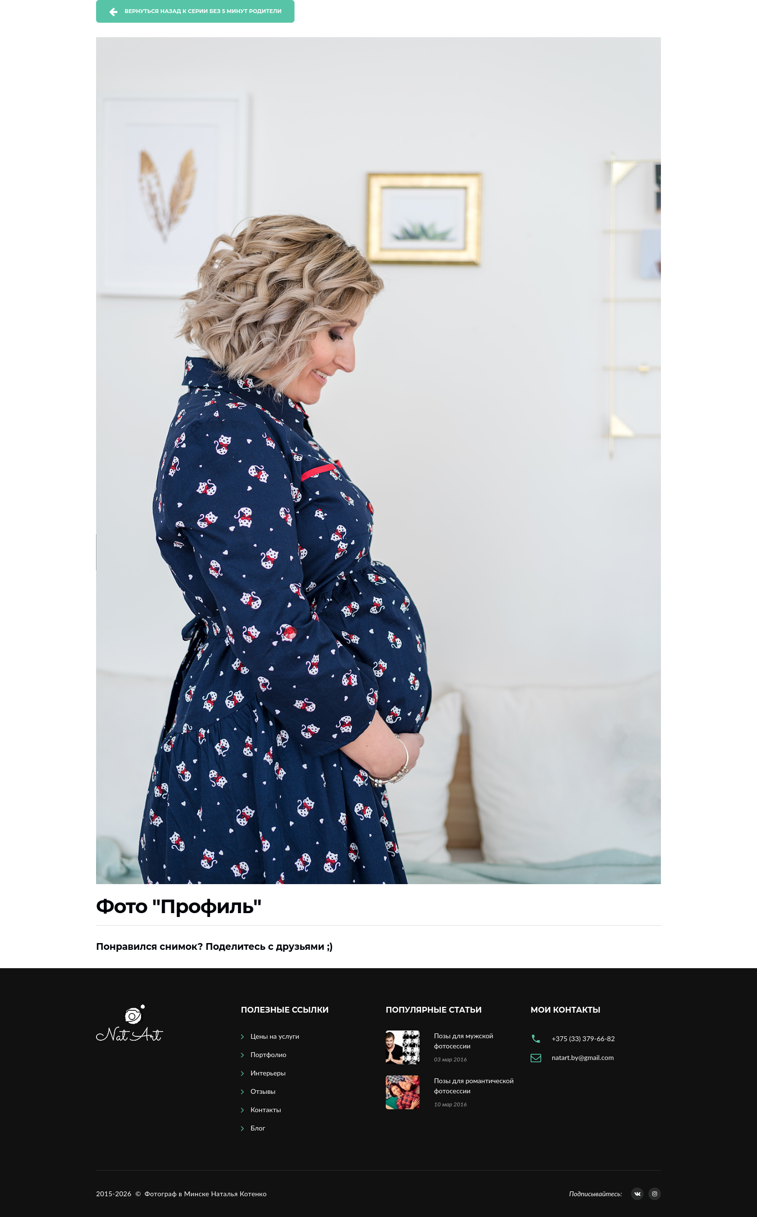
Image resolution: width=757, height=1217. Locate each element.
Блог (258, 1128)
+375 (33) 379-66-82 (583, 1038)
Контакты (266, 1109)
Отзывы (263, 1091)
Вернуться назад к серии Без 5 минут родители (203, 11)
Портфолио (268, 1054)
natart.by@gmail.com (583, 1057)
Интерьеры (268, 1073)
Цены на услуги (275, 1036)
